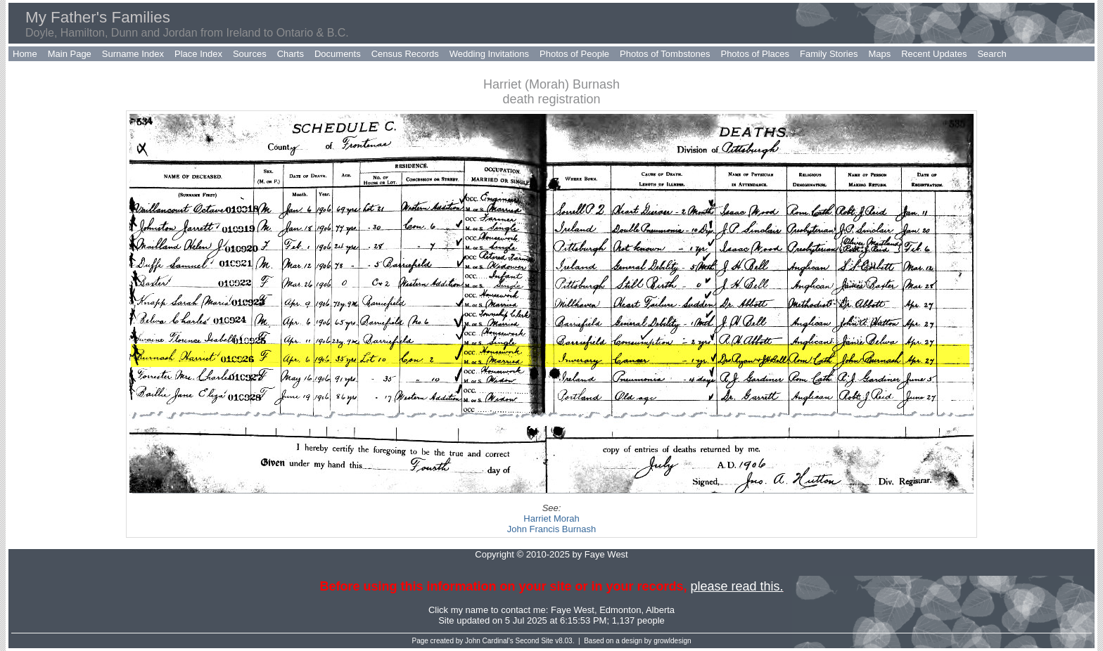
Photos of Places (754, 54)
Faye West (572, 610)
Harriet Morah (551, 518)
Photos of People (574, 54)
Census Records (405, 54)
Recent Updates (934, 54)
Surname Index (133, 54)
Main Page (69, 54)
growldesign (672, 641)
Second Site (535, 641)
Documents (337, 54)
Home (25, 54)
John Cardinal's (489, 641)
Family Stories (828, 54)
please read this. (736, 586)
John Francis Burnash (551, 529)
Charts (290, 54)
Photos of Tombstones (665, 54)
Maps (879, 54)
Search (991, 54)
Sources (250, 54)
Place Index (198, 54)
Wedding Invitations (489, 54)
